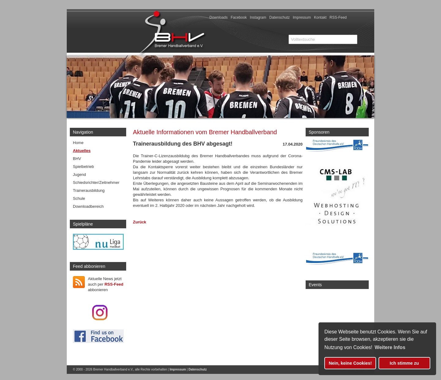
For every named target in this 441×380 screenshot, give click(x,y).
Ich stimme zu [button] (404, 363)
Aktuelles (82, 150)
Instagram (258, 17)
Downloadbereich (88, 206)
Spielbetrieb (83, 166)
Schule (79, 198)
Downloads (218, 17)
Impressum (302, 17)
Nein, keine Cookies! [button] (350, 363)
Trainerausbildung (89, 190)
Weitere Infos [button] (390, 347)
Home (78, 142)
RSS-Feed (338, 17)
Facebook (239, 17)
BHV (77, 158)
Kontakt (320, 17)
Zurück (139, 222)
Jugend (79, 174)
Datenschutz (279, 17)
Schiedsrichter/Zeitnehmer (96, 182)
